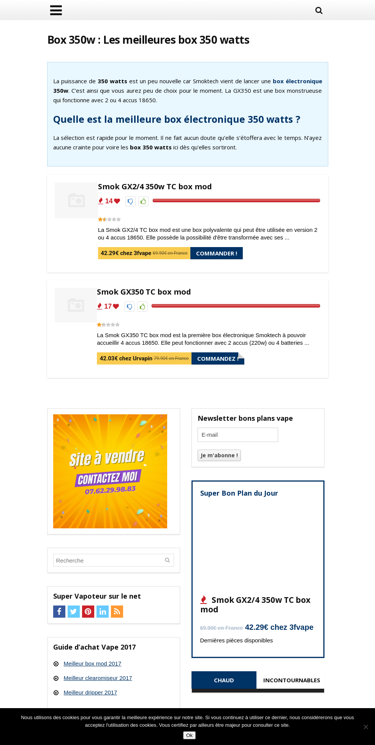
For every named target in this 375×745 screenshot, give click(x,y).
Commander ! (216, 253)
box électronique (297, 81)
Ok (189, 735)
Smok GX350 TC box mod (144, 292)
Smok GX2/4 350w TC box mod (155, 186)
